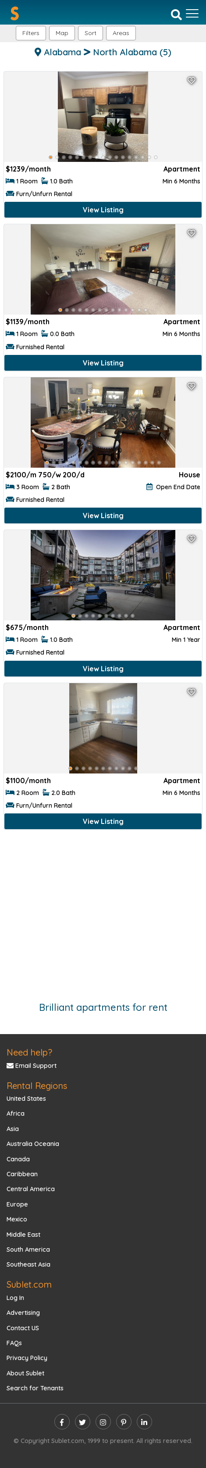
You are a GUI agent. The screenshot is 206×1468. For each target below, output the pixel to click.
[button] (121, 33)
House (189, 474)
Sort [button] (90, 33)
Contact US (23, 1328)
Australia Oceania (33, 1144)
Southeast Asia (28, 1264)
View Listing (103, 209)
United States (26, 1099)
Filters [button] (30, 33)
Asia (13, 1129)
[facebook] (62, 1421)
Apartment (181, 169)
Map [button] (62, 33)
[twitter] (82, 1421)
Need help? (29, 1052)
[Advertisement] (103, 911)
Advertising (23, 1313)
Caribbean (22, 1174)
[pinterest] (123, 1421)
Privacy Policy (27, 1358)
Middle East (23, 1235)
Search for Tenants (35, 1388)
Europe (17, 1204)
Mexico (17, 1219)
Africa (16, 1113)
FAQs (14, 1343)
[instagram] (103, 1421)
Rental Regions (37, 1085)
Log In (15, 1298)
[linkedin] (144, 1421)
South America (28, 1249)
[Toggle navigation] (192, 13)
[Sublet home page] (14, 13)
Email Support (32, 1066)
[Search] (176, 14)
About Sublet (25, 1373)
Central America (31, 1189)
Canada (18, 1159)
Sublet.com (29, 1284)
